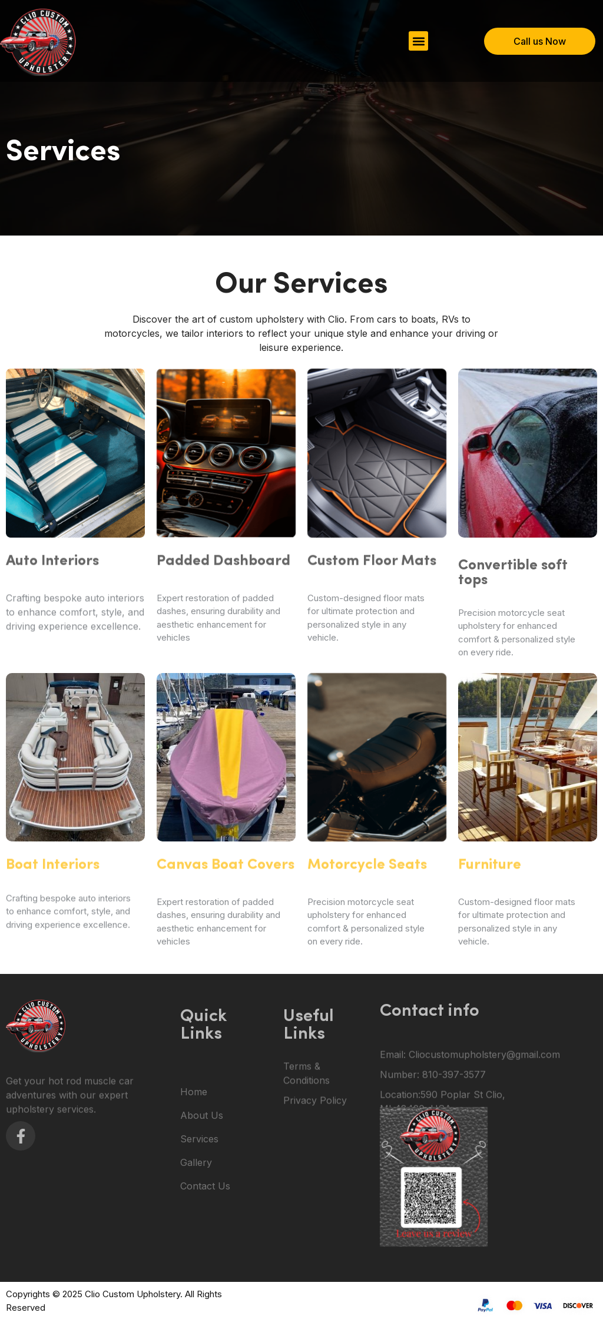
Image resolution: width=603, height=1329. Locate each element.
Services (199, 1190)
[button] (418, 41)
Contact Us (205, 1237)
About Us (201, 1166)
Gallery (196, 1213)
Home (193, 1143)
